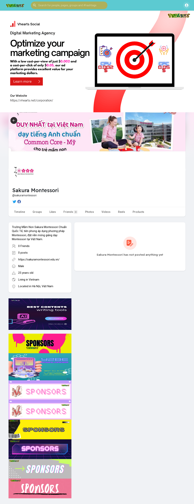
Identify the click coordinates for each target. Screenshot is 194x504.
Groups (37, 211)
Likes (52, 211)
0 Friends (24, 246)
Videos (106, 211)
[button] (69, 5)
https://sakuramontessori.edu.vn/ (38, 259)
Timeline (19, 211)
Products (138, 211)
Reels (121, 211)
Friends (70, 212)
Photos (89, 211)
